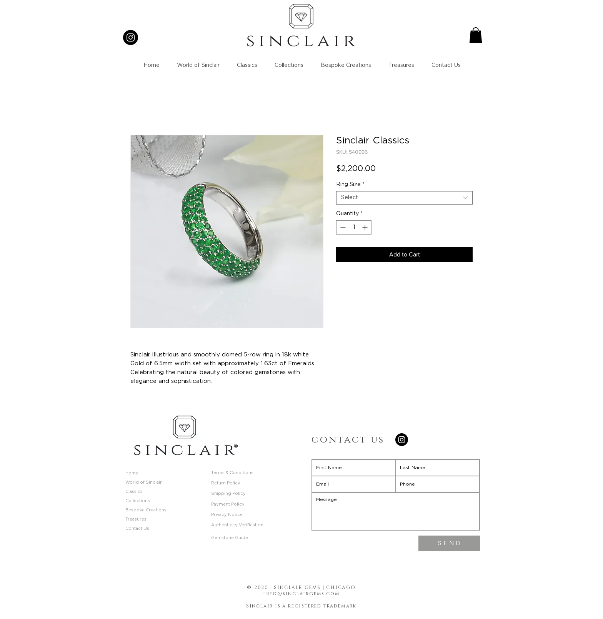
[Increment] (365, 227)
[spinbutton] (354, 227)
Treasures (136, 519)
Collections (137, 501)
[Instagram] (130, 37)
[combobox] (404, 198)
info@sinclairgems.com (301, 594)
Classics (134, 491)
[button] (475, 35)
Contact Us (137, 528)
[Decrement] (342, 227)
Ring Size (350, 184)
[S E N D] (449, 543)
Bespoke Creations (146, 510)
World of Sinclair (143, 482)
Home (131, 473)
